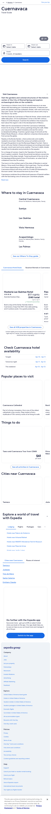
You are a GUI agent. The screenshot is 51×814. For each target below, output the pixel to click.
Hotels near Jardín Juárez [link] (16, 550)
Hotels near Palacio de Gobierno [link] (18, 533)
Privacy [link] (6, 733)
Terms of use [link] (7, 740)
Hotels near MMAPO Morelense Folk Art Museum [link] (24, 542)
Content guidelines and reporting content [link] (17, 758)
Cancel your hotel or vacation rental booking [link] (17, 771)
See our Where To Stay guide (25, 256)
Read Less (4, 180)
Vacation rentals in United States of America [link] (17, 702)
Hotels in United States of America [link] (14, 698)
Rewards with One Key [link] (11, 720)
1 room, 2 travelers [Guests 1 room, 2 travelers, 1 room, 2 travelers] (14, 54)
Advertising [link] (7, 678)
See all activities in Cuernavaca (25, 467)
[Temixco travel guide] (21, 491)
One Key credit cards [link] (10, 724)
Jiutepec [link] (6, 569)
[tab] (12, 267)
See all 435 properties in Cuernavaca (25, 327)
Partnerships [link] (7, 667)
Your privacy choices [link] (10, 755)
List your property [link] (9, 663)
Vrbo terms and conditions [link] (12, 748)
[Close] (47, 799)
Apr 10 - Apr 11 (40, 357)
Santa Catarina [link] (9, 578)
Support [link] (6, 768)
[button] (25, 94)
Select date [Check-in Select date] (11, 47)
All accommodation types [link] (12, 716)
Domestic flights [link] (9, 709)
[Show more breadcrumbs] (3, 2)
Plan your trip (45, 2)
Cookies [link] (6, 737)
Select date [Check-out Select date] (36, 47)
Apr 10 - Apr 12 (40, 367)
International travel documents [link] (13, 786)
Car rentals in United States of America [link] (15, 713)
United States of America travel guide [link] (15, 695)
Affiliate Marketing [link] (9, 682)
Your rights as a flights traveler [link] (13, 790)
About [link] (6, 656)
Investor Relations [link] (9, 674)
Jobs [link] (5, 660)
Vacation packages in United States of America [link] (18, 705)
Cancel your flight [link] (9, 775)
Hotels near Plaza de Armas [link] (16, 546)
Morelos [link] (10, 2)
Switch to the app (25, 635)
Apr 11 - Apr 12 (41, 362)
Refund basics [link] (8, 779)
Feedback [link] (7, 685)
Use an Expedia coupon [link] (11, 782)
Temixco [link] (6, 565)
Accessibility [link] (7, 751)
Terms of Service (22, 808)
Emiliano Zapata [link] (9, 582)
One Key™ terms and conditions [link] (13, 744)
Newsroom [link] (7, 671)
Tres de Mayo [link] (8, 574)
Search (25, 60)
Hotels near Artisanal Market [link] (17, 537)
